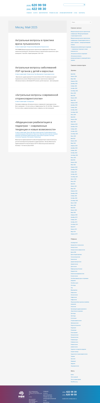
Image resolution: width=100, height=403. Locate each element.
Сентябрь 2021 (74, 174)
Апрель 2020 (74, 206)
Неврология (36, 144)
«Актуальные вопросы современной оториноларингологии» (30, 102)
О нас (75, 12)
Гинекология (74, 255)
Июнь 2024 (73, 113)
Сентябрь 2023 (74, 132)
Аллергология (30, 46)
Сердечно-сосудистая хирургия (78, 343)
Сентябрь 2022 (74, 153)
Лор (35, 77)
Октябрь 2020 (74, 195)
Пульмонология (45, 46)
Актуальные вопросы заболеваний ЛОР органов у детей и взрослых (33, 71)
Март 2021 (73, 185)
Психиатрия (73, 324)
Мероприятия (43, 12)
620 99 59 (69, 388)
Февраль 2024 (74, 122)
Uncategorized (30, 108)
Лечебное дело (74, 278)
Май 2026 (73, 73)
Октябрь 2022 (74, 150)
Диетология (74, 262)
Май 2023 (73, 136)
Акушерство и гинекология (77, 241)
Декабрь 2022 (74, 146)
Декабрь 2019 (74, 213)
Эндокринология (75, 359)
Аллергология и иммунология (78, 245)
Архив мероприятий (66, 12)
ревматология (74, 341)
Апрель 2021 (74, 183)
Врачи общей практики (38, 143)
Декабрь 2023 (74, 125)
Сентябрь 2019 (74, 220)
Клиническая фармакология (77, 269)
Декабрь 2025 (74, 82)
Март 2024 (73, 120)
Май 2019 (73, 223)
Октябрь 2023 (74, 129)
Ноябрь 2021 (74, 169)
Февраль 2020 (74, 211)
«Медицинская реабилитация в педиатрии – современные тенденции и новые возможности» (81, 49)
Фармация (73, 355)
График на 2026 (53, 12)
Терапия (73, 350)
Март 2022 (73, 162)
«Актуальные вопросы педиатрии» (79, 53)
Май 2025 (73, 94)
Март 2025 (73, 99)
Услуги (35, 12)
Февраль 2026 (74, 80)
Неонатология (74, 290)
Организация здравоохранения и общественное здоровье (35, 146)
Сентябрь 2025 (74, 89)
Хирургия (73, 357)
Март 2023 (73, 141)
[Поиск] (84, 5)
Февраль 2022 (74, 164)
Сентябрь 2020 (74, 197)
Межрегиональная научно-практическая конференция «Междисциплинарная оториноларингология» (80, 33)
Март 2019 (73, 227)
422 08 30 (69, 385)
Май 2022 (73, 157)
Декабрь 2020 (74, 190)
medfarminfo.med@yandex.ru (69, 392)
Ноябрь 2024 (74, 106)
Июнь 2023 (73, 134)
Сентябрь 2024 (74, 111)
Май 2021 (73, 181)
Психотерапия (30, 147)
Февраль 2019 (74, 230)
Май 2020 (73, 204)
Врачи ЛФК (30, 143)
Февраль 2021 (74, 188)
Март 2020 (73, 209)
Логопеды (73, 280)
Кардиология (74, 267)
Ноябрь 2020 (74, 192)
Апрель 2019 (74, 225)
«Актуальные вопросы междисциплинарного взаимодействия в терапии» (80, 57)
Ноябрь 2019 (74, 216)
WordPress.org (74, 375)
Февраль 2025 (74, 101)
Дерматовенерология (76, 257)
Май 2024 (73, 115)
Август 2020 (74, 199)
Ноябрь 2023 (74, 127)
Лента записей (74, 370)
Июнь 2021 (73, 178)
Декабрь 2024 (74, 104)
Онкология (73, 301)
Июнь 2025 (73, 92)
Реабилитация (37, 147)
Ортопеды (52, 146)
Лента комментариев (76, 373)
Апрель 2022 (74, 160)
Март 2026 (73, 78)
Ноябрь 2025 (74, 85)
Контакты (82, 12)
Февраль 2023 (74, 143)
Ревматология (74, 338)
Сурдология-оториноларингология (79, 348)
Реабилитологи (74, 336)
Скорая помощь (75, 345)
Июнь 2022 (73, 155)
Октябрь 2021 (74, 171)
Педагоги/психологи (76, 320)
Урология (73, 352)
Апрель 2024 (74, 118)
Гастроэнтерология (75, 252)
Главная (29, 12)
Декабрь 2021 (74, 167)
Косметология (74, 271)
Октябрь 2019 (74, 218)
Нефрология (74, 292)
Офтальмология (74, 317)
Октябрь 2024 (74, 108)
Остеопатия (18, 147)
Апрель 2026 (74, 75)
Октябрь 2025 (74, 87)
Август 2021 (74, 176)
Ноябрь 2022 (74, 148)
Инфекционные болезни (77, 264)
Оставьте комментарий (20, 46)
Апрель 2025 (74, 97)
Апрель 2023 (74, 139)
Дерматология (74, 260)
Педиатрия (24, 147)
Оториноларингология (49, 77)
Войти (72, 368)
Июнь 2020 (73, 202)
